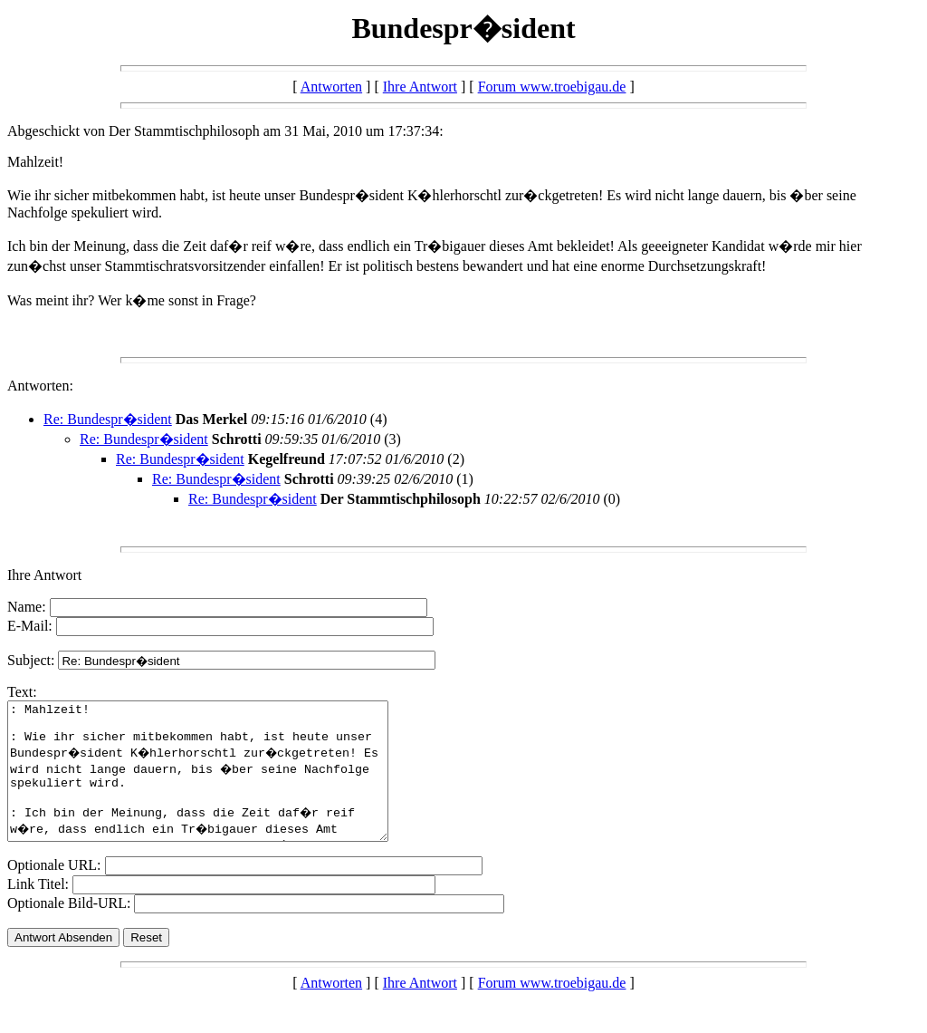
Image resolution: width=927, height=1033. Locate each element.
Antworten (331, 86)
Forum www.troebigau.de (552, 86)
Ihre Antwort (420, 86)
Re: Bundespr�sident (107, 419)
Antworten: (40, 385)
